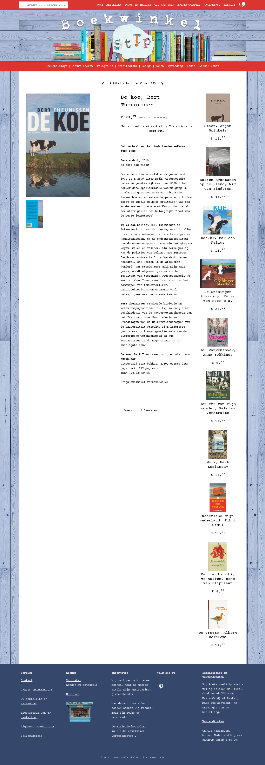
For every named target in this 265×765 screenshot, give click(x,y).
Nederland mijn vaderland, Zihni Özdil (218, 520)
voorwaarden (45, 726)
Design (146, 66)
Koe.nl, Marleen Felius (218, 240)
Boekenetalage (56, 66)
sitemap (151, 757)
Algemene (28, 726)
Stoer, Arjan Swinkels (217, 128)
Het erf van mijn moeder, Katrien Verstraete (218, 408)
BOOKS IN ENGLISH (138, 5)
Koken (191, 66)
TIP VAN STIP (164, 5)
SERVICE (229, 5)
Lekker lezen (209, 66)
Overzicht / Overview (140, 410)
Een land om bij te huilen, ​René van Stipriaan (218, 578)
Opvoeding (175, 66)
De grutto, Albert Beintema (217, 635)
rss (162, 757)
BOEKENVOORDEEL (188, 5)
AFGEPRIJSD (212, 5)
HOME (100, 5)
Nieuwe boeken (82, 66)
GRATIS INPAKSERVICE (36, 690)
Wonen (159, 66)
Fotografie (105, 66)
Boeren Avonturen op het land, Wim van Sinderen (218, 184)
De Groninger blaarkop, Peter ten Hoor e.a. (218, 296)
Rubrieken (73, 680)
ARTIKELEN (113, 5)
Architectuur (127, 66)
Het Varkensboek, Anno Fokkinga (218, 352)
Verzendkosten (213, 721)
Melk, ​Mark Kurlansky (217, 464)
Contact (26, 680)
